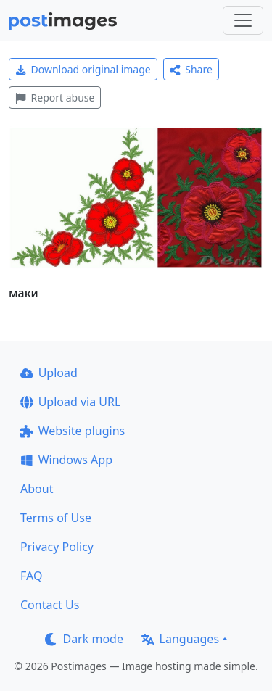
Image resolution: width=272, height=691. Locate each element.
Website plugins (72, 431)
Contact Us (49, 605)
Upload (49, 373)
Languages (180, 639)
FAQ (31, 576)
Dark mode (84, 639)
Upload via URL (70, 402)
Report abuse (54, 97)
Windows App (66, 460)
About (36, 489)
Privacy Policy (57, 547)
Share (191, 69)
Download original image (83, 69)
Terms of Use (55, 518)
